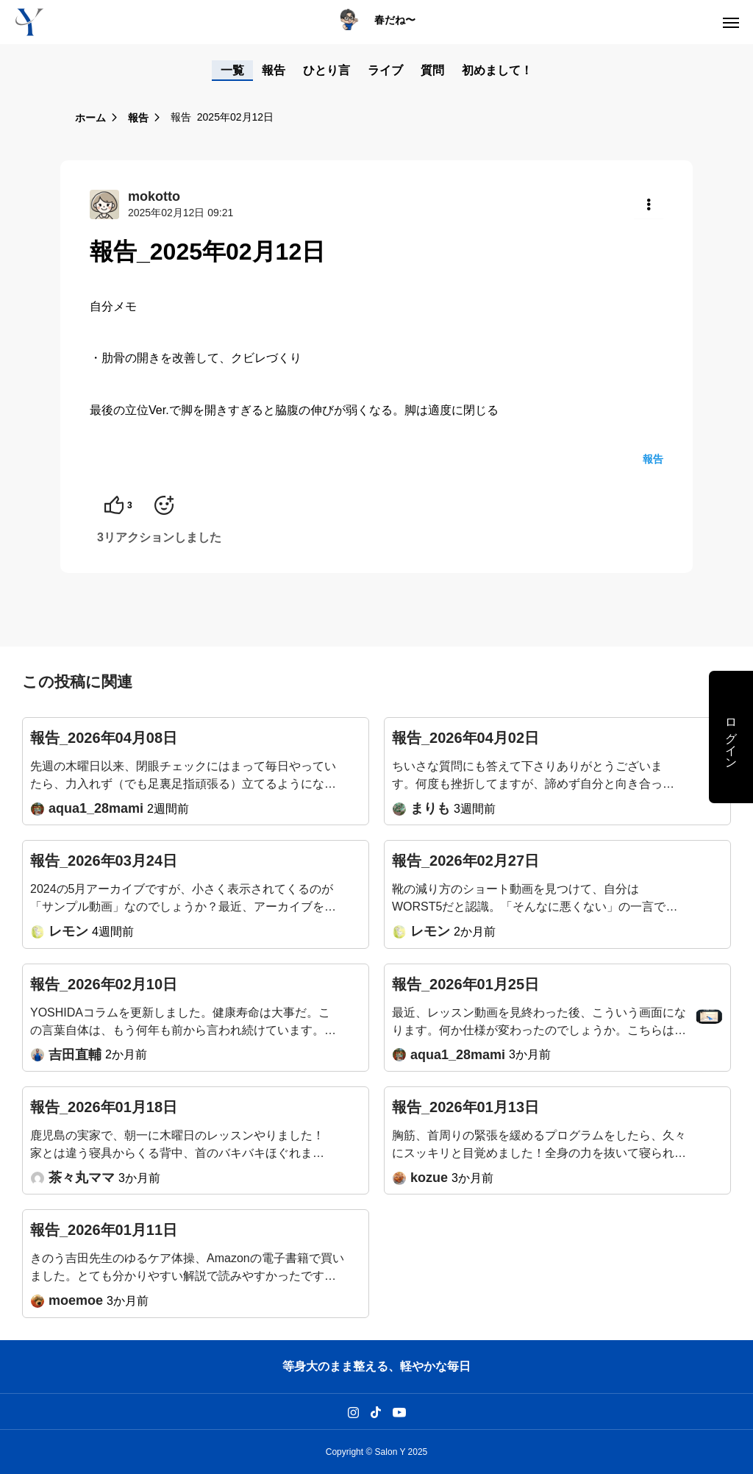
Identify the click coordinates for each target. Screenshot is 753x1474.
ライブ (385, 70)
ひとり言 (326, 70)
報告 (273, 70)
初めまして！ (497, 70)
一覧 (232, 70)
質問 (432, 70)
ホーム (90, 118)
